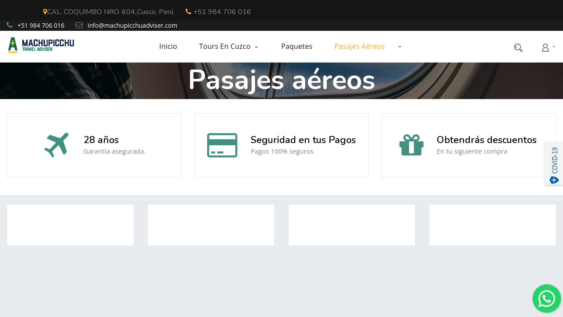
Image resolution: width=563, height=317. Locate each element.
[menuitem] (173, 46)
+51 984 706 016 (218, 12)
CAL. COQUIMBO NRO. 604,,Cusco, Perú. (109, 12)
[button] (400, 46)
